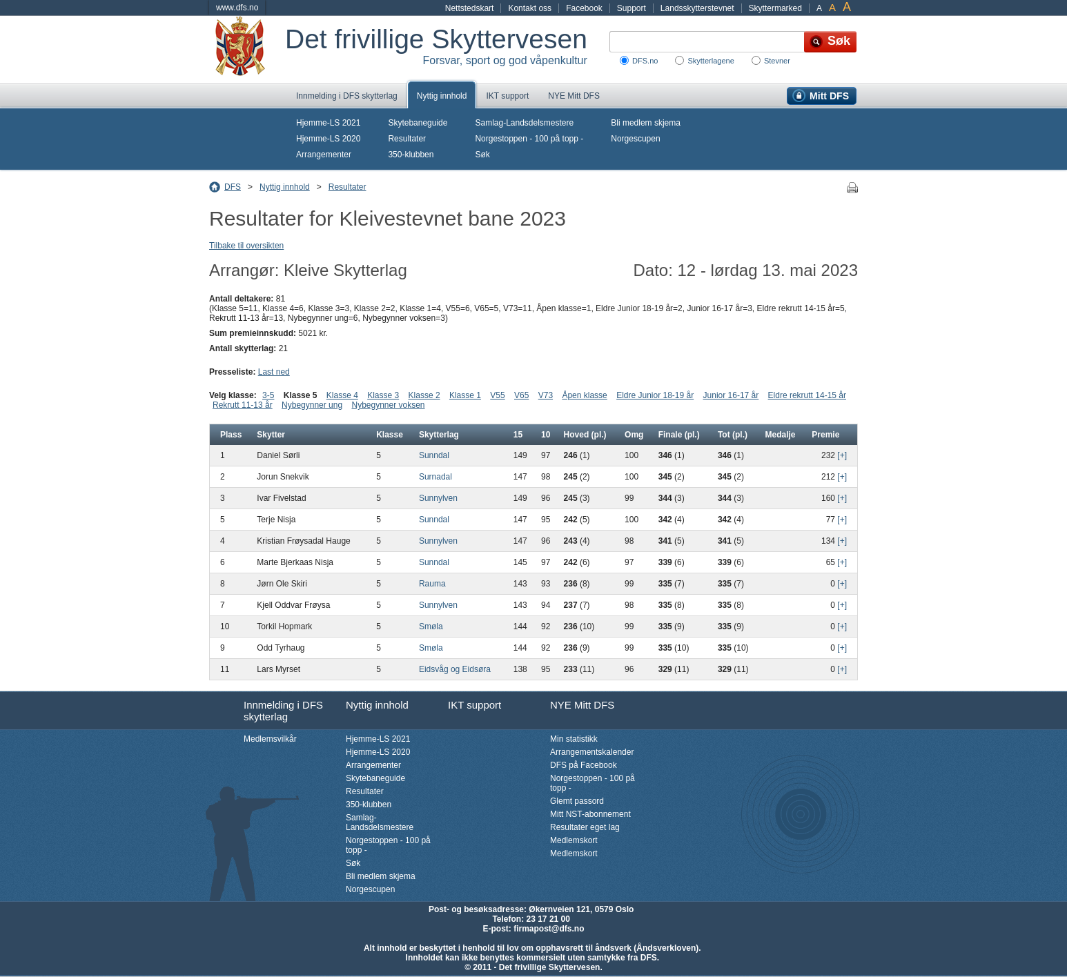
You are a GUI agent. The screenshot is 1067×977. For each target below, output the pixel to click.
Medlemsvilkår (270, 739)
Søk (482, 154)
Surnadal (435, 477)
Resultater (407, 139)
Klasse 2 (424, 395)
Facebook (584, 8)
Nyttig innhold (442, 96)
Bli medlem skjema (646, 123)
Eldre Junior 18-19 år (655, 395)
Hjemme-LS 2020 (328, 139)
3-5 (268, 395)
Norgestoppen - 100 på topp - (529, 139)
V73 (545, 395)
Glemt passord (577, 801)
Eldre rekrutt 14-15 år (807, 395)
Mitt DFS (829, 95)
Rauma (432, 584)
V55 (497, 395)
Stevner (777, 61)
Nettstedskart (469, 8)
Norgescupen (635, 139)
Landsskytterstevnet (697, 8)
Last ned (274, 372)
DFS (232, 187)
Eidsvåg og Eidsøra (455, 669)
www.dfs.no (237, 7)
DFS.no (645, 61)
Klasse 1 (465, 395)
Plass (231, 435)
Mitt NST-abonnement (590, 814)
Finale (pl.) (679, 435)
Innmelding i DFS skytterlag (347, 96)
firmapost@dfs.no (548, 929)
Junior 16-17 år (731, 395)
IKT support (507, 96)
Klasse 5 (300, 395)
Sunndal (434, 455)
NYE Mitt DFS (574, 96)
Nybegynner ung (312, 405)
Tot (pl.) (732, 435)
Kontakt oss (529, 8)
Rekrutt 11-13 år (243, 405)
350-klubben (410, 154)
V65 (521, 395)
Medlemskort (574, 840)
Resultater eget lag (585, 827)
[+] (842, 455)
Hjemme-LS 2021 (328, 123)
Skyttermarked (775, 8)
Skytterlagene (710, 61)
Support (631, 8)
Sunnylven (438, 498)
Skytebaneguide (417, 123)
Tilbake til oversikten (246, 245)
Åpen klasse (584, 395)
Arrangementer (323, 154)
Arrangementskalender (592, 752)
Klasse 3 (383, 395)
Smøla (431, 626)
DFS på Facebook (583, 765)
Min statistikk (574, 739)
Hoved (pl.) (585, 435)
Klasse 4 (342, 395)
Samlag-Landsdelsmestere (524, 123)
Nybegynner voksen (387, 405)
